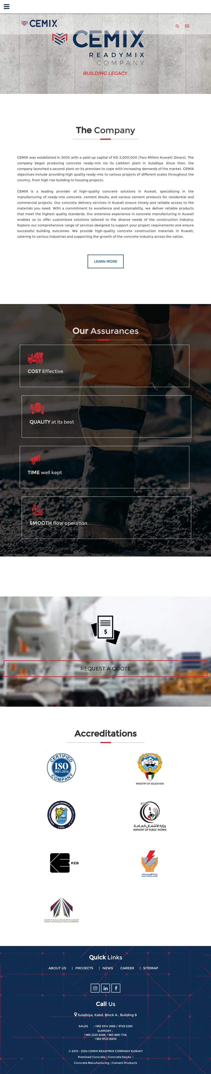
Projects (84, 968)
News (107, 968)
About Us (57, 968)
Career (127, 968)
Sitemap (150, 968)
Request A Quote (105, 668)
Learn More (105, 261)
